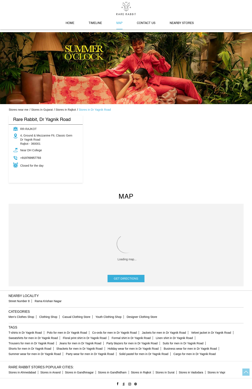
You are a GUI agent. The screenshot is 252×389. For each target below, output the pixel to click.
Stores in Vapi (216, 372)
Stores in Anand (50, 372)
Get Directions (126, 278)
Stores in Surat (164, 372)
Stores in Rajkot (141, 372)
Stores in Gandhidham (112, 372)
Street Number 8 (19, 301)
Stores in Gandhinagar (79, 372)
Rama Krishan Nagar (48, 301)
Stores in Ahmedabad (22, 372)
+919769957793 (30, 157)
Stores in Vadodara (191, 372)
